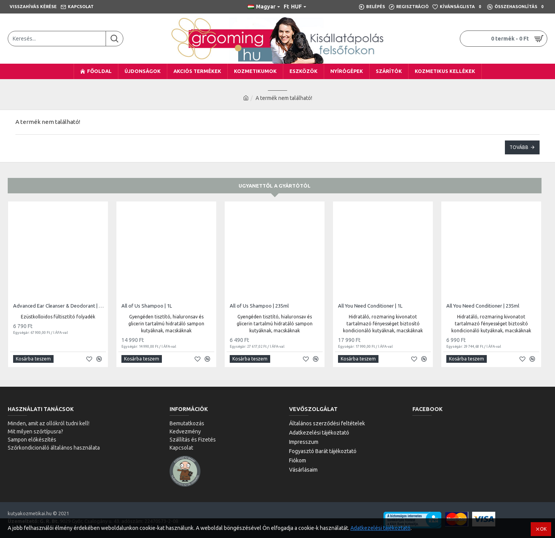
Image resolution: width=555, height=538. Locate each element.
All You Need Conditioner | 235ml (482, 305)
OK (543, 528)
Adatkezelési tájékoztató (380, 528)
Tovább (519, 147)
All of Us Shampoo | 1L (146, 305)
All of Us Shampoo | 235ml (259, 305)
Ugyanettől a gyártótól (275, 185)
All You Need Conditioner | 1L (370, 305)
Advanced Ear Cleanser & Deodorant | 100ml (59, 305)
